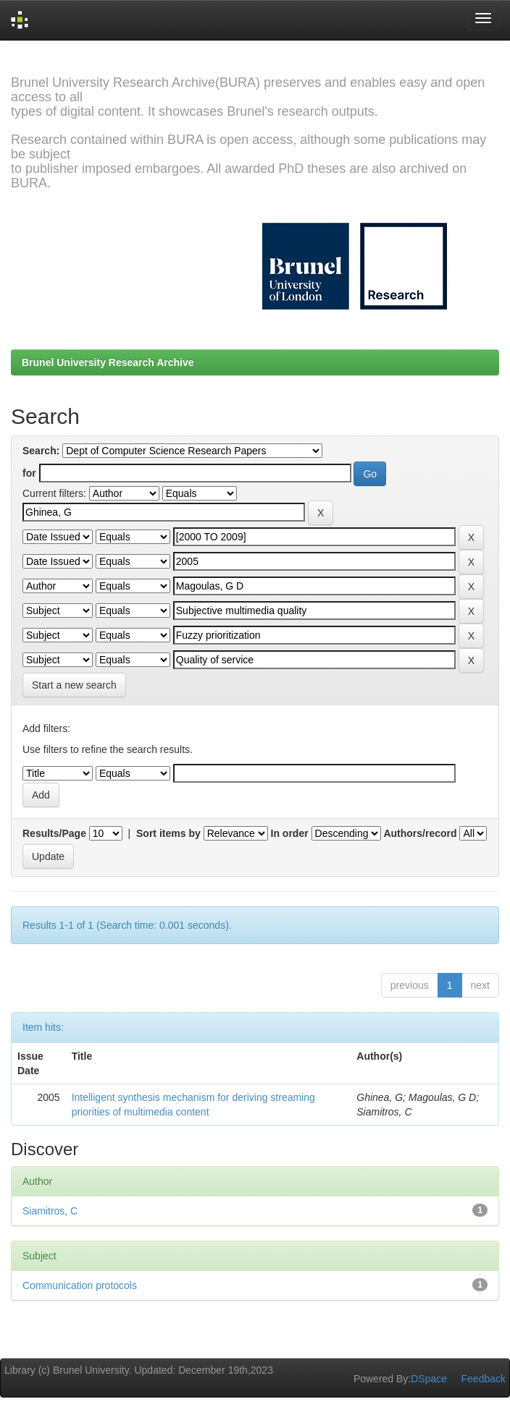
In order (290, 833)
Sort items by (168, 833)
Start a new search (74, 685)
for (29, 473)
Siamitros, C (50, 1211)
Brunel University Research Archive (108, 362)
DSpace (429, 1379)
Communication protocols (79, 1285)
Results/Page (54, 833)
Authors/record (419, 833)
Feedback (483, 1379)
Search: (40, 450)
